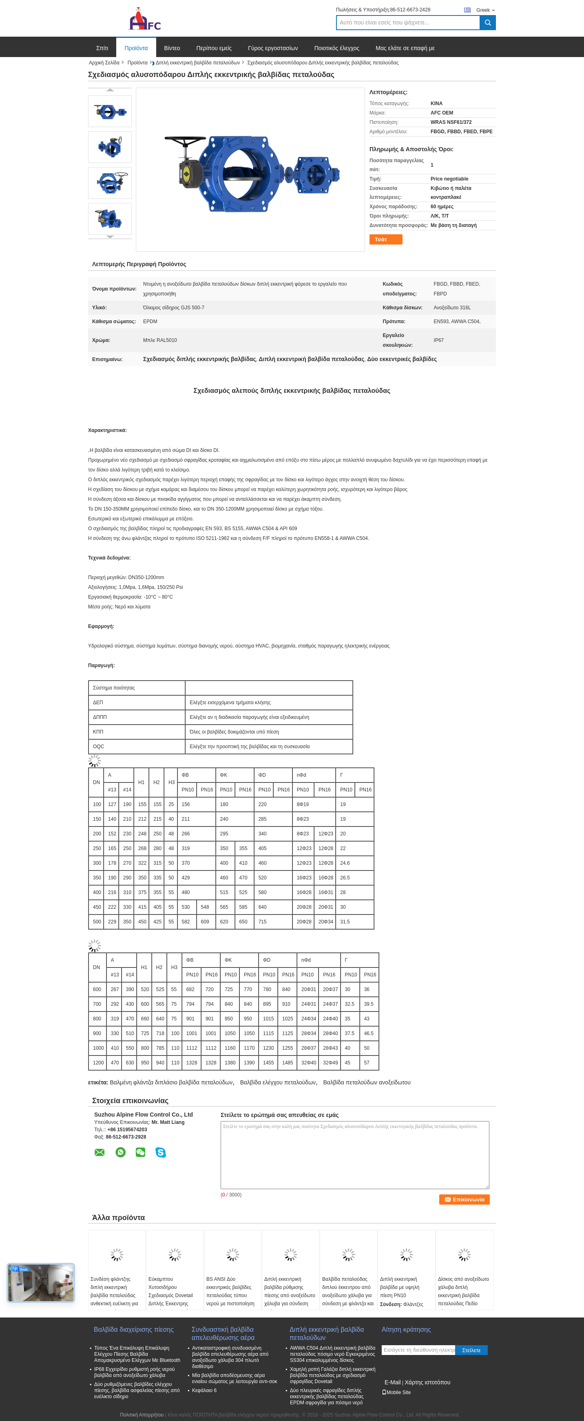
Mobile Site (396, 1392)
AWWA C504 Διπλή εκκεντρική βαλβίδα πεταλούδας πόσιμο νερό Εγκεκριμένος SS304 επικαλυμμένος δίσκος (332, 1354)
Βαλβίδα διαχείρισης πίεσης (134, 1329)
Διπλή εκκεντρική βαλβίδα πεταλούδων (198, 63)
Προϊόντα (136, 48)
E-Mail (393, 1382)
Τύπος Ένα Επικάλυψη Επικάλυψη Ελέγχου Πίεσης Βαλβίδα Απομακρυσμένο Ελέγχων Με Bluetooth (137, 1354)
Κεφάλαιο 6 (204, 1390)
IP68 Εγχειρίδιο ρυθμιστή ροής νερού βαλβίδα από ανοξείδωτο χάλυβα (134, 1372)
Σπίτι (102, 48)
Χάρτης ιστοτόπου (427, 1382)
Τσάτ (381, 239)
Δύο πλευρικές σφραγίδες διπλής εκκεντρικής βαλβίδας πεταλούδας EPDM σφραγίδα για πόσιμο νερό (326, 1397)
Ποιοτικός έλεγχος (336, 48)
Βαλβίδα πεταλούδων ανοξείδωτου (366, 1082)
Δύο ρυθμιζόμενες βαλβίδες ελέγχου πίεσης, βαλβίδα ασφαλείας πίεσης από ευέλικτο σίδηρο (137, 1390)
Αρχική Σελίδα (104, 63)
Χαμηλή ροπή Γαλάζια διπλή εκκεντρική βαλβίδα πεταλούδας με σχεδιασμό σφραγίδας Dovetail (333, 1375)
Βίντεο (172, 48)
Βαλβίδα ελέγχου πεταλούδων (278, 1082)
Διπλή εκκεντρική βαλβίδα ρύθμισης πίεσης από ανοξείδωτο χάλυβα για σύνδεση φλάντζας (289, 1295)
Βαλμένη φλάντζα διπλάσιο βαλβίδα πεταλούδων (171, 1082)
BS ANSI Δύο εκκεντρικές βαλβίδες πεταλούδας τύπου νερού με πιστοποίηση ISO (230, 1295)
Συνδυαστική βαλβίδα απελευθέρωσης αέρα (223, 1333)
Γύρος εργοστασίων (273, 48)
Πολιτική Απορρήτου (142, 1415)
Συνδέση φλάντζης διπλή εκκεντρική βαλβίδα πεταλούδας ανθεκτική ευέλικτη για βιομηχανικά (114, 1295)
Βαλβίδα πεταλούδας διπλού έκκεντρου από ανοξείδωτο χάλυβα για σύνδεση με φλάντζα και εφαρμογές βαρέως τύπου (348, 1299)
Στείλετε (471, 1350)
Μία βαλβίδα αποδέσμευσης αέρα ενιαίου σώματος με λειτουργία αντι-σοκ (234, 1378)
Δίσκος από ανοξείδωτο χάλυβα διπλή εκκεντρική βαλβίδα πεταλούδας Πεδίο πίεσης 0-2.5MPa (463, 1295)
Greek (486, 10)
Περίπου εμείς (214, 48)
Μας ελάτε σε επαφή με (405, 48)
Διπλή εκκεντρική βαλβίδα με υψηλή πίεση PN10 (399, 1287)
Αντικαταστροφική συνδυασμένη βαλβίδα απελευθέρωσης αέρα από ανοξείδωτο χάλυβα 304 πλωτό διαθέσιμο (230, 1357)
